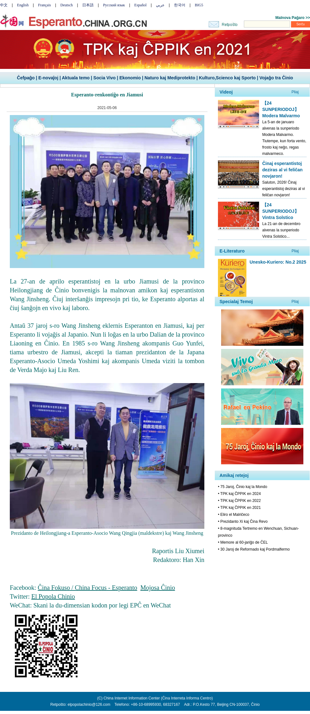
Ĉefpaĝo (26, 77)
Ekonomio (130, 77)
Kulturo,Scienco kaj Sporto (227, 77)
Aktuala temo (76, 77)
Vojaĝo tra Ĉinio (276, 77)
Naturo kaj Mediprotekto (170, 77)
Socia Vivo (104, 77)
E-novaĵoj (48, 77)
